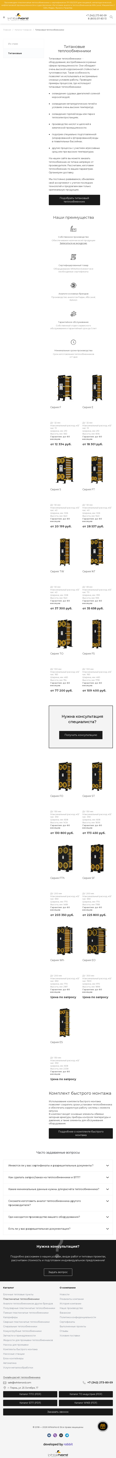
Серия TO (56, 653)
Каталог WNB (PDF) (85, 1402)
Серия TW (57, 571)
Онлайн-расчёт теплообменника (21, 1377)
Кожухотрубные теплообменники (22, 1331)
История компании (70, 1303)
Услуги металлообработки (18, 1367)
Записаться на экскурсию (73, 243)
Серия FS (88, 653)
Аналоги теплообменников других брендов (28, 1303)
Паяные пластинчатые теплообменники (25, 1312)
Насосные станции (14, 1353)
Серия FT (88, 489)
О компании (68, 1287)
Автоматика (9, 1363)
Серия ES (56, 1042)
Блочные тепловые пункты (18, 1294)
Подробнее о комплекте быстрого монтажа (81, 1133)
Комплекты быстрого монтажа (20, 1349)
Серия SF (88, 878)
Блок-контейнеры (13, 1358)
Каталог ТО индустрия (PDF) (86, 1394)
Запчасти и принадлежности (19, 1335)
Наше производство (71, 1308)
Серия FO (56, 796)
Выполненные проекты (73, 1326)
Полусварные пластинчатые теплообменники (29, 1308)
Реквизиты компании (72, 1299)
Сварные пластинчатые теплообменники (26, 1321)
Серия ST (88, 796)
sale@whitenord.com (19, 1382)
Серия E (87, 407)
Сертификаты (67, 1321)
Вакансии (65, 1312)
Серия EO (89, 960)
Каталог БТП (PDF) (30, 1402)
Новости (64, 1294)
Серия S (55, 489)
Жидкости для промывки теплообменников (28, 1340)
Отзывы (64, 1331)
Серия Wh (57, 960)
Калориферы (10, 1317)
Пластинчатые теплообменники (21, 1299)
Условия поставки (70, 1335)
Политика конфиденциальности (78, 1317)
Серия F (55, 407)
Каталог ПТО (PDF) (30, 1394)
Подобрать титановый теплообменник (74, 200)
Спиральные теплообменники (20, 1326)
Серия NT (88, 571)
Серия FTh (57, 878)
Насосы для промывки (15, 1344)
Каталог (8, 1287)
